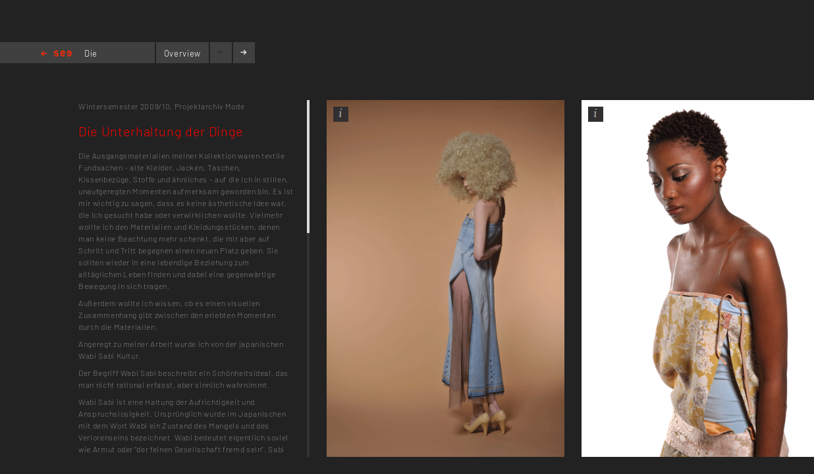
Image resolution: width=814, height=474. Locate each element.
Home (56, 54)
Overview (182, 53)
